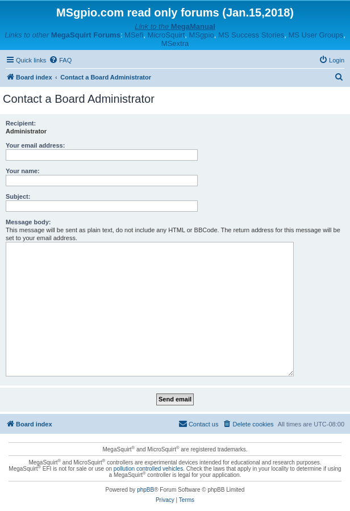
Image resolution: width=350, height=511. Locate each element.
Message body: (28, 222)
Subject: (18, 196)
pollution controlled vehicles (148, 469)
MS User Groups (315, 35)
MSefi (133, 35)
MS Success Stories (251, 35)
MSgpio (201, 35)
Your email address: (35, 145)
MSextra (175, 43)
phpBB (145, 490)
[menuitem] (60, 60)
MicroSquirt (166, 35)
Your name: (23, 170)
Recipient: (21, 123)
